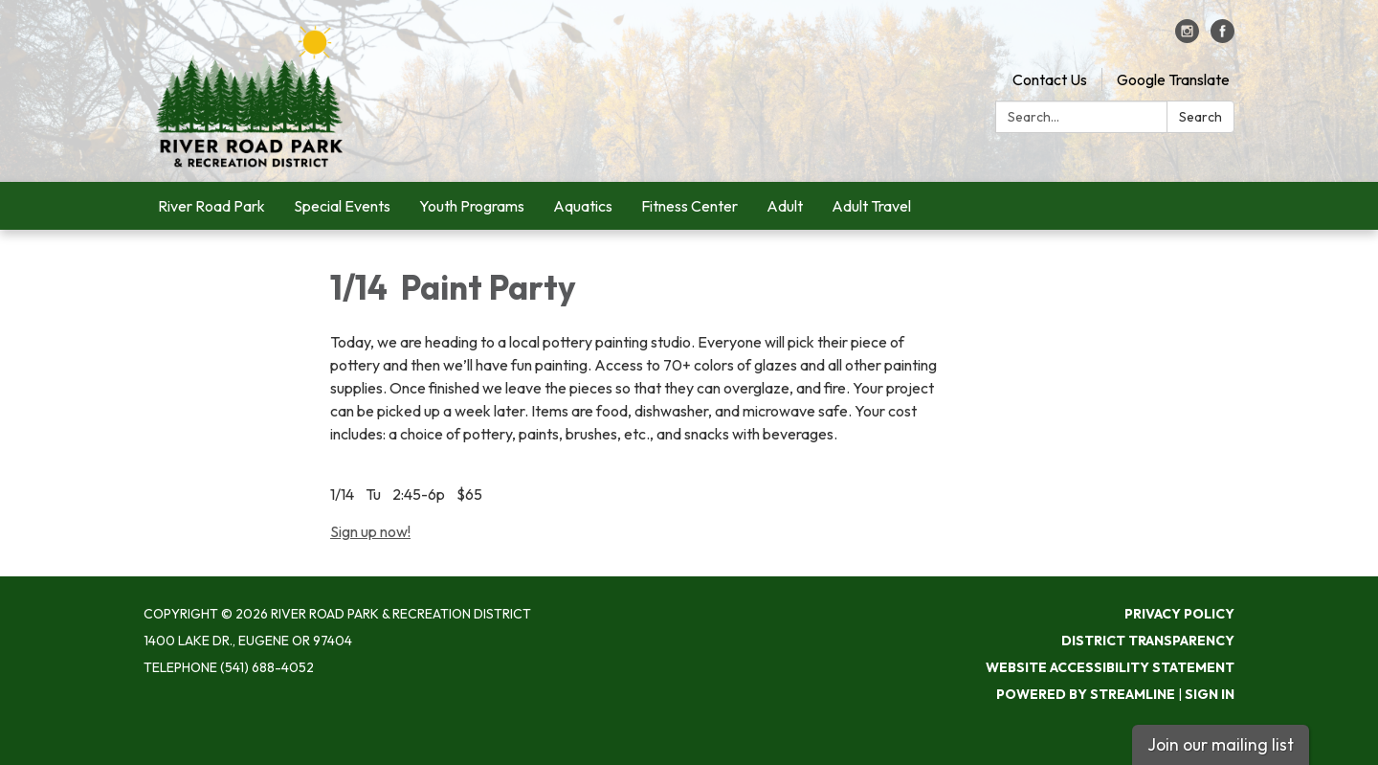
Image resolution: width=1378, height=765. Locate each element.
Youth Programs (471, 205)
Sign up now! (370, 531)
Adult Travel (871, 205)
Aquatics (582, 205)
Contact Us (1049, 79)
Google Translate (1173, 79)
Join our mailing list (1220, 744)
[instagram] (1187, 37)
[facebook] (1222, 37)
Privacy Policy (1179, 613)
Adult (785, 205)
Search (1200, 116)
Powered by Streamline (1085, 694)
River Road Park (211, 205)
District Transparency (1147, 640)
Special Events (342, 205)
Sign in (1209, 694)
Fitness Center (689, 205)
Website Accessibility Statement (1110, 667)
